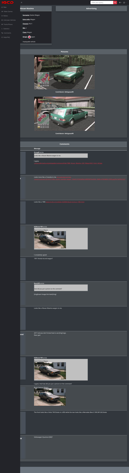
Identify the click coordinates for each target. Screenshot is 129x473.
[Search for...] (101, 2)
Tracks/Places (7, 24)
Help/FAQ (5, 37)
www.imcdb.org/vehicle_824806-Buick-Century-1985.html (80, 202)
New (3, 7)
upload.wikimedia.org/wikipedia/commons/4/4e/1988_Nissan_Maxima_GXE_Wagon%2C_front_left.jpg (83, 163)
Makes (4, 16)
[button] (120, 2)
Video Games (7, 11)
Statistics (5, 29)
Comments (6, 33)
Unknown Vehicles (8, 20)
